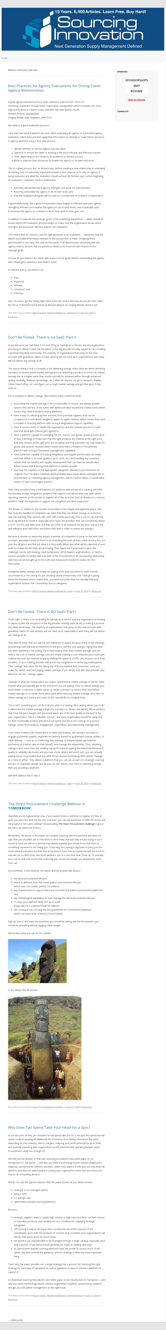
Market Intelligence (56, 312)
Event (35, 1107)
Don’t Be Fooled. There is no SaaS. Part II (42, 337)
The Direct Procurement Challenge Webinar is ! (46, 805)
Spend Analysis (74, 1295)
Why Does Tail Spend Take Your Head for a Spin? (49, 1127)
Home (4, 58)
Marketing (72, 312)
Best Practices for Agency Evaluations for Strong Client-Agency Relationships (55, 87)
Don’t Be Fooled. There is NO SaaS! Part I (42, 611)
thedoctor (13, 316)
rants (69, 591)
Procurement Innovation (51, 1107)
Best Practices (39, 312)
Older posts (15, 1319)
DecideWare (32, 113)
